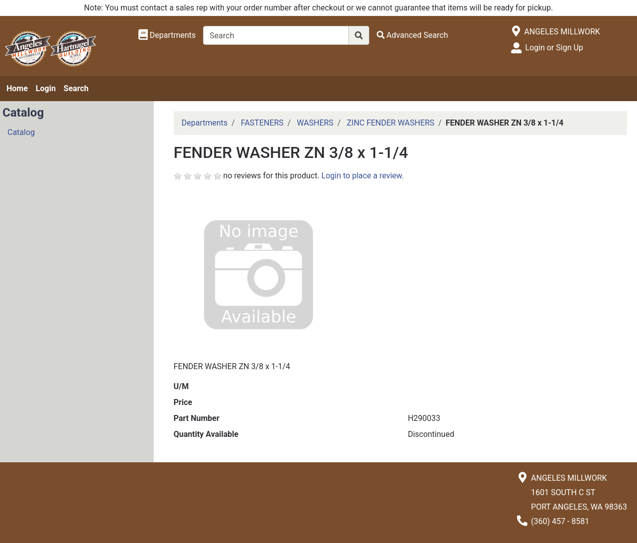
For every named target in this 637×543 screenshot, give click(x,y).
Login (46, 88)
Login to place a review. (362, 175)
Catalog (21, 132)
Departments (205, 123)
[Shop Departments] (167, 35)
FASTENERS (262, 123)
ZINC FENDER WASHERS (390, 123)
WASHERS (315, 123)
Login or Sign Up (554, 47)
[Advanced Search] (412, 35)
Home (17, 88)
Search (76, 88)
